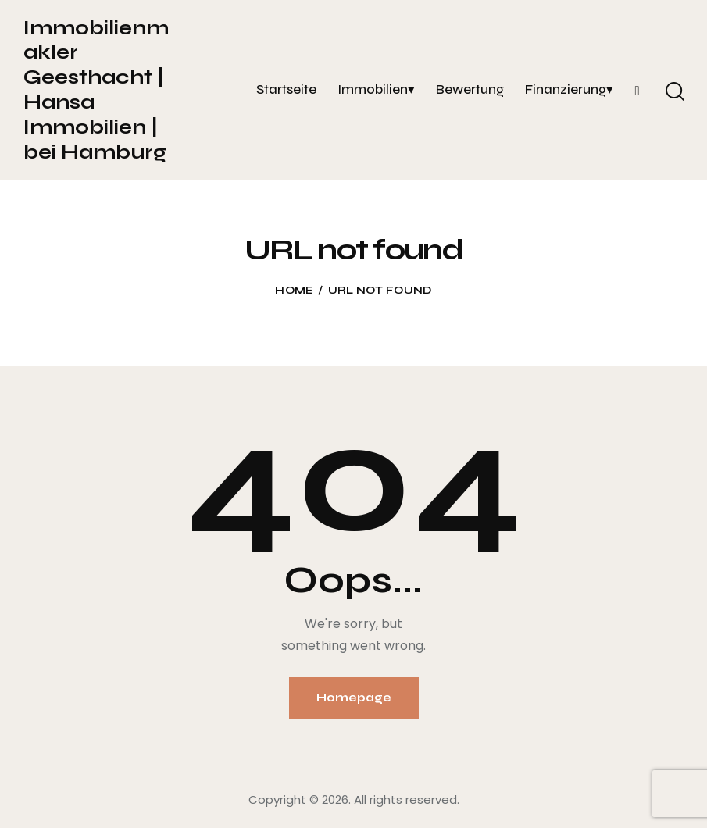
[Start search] (674, 92)
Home (294, 290)
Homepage (353, 698)
